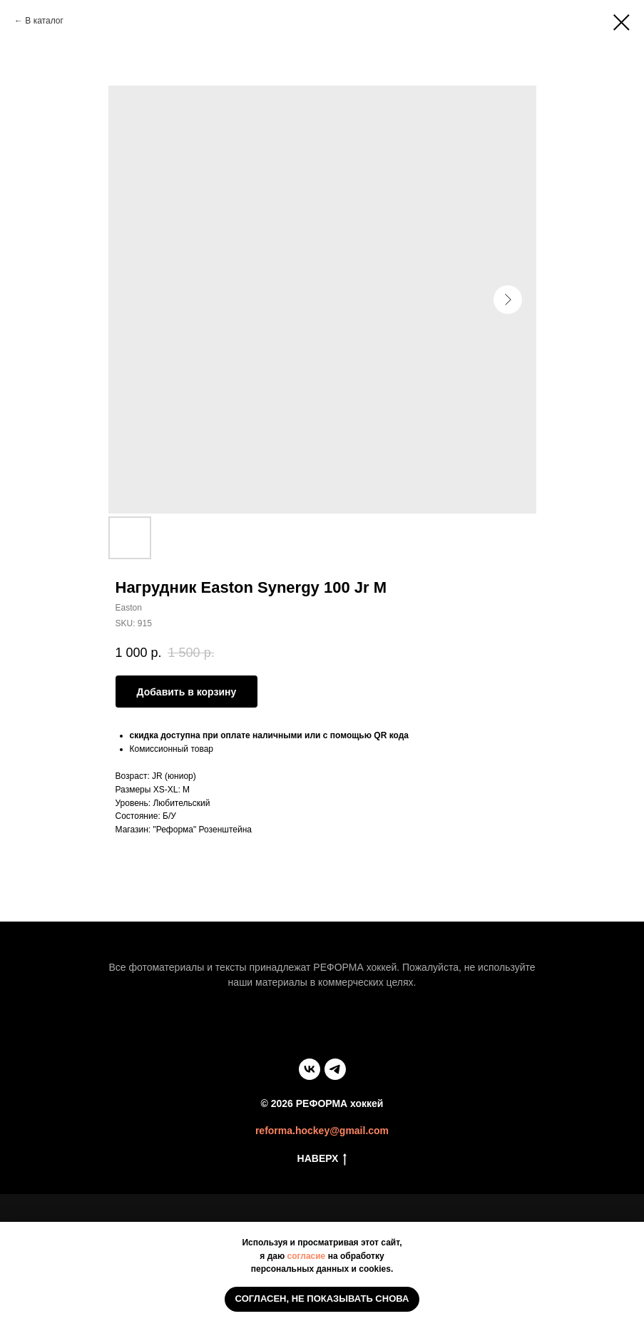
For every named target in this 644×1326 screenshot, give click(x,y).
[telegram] (335, 1069)
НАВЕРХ (322, 1159)
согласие (306, 1256)
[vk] (309, 1069)
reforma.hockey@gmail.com (322, 1130)
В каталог (44, 21)
